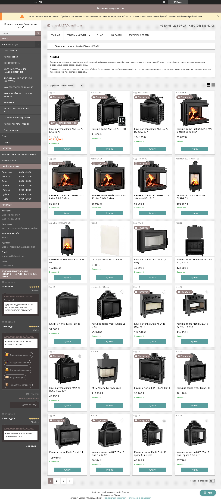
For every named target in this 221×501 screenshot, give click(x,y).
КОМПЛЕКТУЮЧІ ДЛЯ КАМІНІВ (18, 87)
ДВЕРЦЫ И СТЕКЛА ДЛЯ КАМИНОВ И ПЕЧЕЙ (15, 70)
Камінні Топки (11, 56)
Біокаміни (9, 102)
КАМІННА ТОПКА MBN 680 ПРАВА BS (191, 197)
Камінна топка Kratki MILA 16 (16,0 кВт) (149, 325)
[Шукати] (38, 33)
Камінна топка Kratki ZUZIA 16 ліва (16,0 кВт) (108, 453)
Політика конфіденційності (139, 498)
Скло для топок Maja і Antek (107, 259)
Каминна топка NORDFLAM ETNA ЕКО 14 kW (18, 343)
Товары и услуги (10, 44)
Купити (67, 148)
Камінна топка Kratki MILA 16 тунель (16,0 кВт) (192, 325)
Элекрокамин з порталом (17, 117)
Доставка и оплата (138, 35)
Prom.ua (125, 492)
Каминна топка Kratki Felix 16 (64, 323)
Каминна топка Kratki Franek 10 (193, 388)
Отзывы (6, 142)
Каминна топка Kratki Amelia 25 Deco (108, 325)
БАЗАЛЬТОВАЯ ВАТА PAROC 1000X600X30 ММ (19, 435)
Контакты (116, 35)
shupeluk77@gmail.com (13, 256)
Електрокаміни (11, 130)
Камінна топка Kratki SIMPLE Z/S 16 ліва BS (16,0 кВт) (109, 197)
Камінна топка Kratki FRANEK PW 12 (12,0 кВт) (194, 261)
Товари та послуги (64, 46)
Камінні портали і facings (16, 123)
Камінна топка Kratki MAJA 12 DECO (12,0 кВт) (65, 389)
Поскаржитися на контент (115, 498)
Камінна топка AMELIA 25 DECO (109, 129)
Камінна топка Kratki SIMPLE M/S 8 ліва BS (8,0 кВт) (66, 197)
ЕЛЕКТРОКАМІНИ (12, 62)
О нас (4, 136)
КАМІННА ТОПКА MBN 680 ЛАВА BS (66, 261)
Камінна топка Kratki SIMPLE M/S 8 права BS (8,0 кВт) (194, 130)
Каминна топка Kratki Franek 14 (66, 452)
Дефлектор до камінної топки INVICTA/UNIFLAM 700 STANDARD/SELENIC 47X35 (19, 307)
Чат (208, 492)
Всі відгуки (31, 445)
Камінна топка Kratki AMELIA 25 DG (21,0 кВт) (151, 130)
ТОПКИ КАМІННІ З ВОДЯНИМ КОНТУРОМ (18, 79)
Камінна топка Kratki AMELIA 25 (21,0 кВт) (66, 130)
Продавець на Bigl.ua (110, 495)
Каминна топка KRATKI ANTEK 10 (152, 388)
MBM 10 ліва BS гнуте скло (106, 388)
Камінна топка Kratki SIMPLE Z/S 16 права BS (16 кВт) (151, 197)
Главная (55, 35)
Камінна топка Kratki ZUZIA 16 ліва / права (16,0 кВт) (193, 453)
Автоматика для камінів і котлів (16, 110)
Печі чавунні (10, 50)
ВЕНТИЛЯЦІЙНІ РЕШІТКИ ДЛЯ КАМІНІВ (18, 95)
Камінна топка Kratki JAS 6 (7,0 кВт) (150, 261)
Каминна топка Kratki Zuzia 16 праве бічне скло (150, 453)
